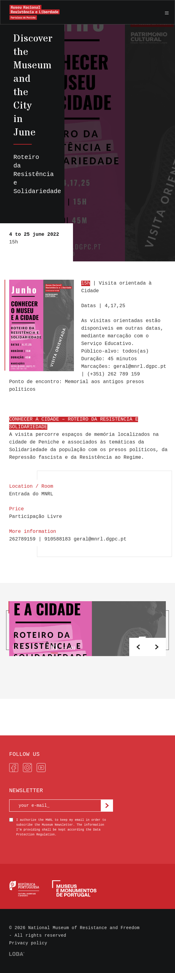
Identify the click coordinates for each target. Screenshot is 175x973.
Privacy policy (28, 943)
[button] (157, 647)
